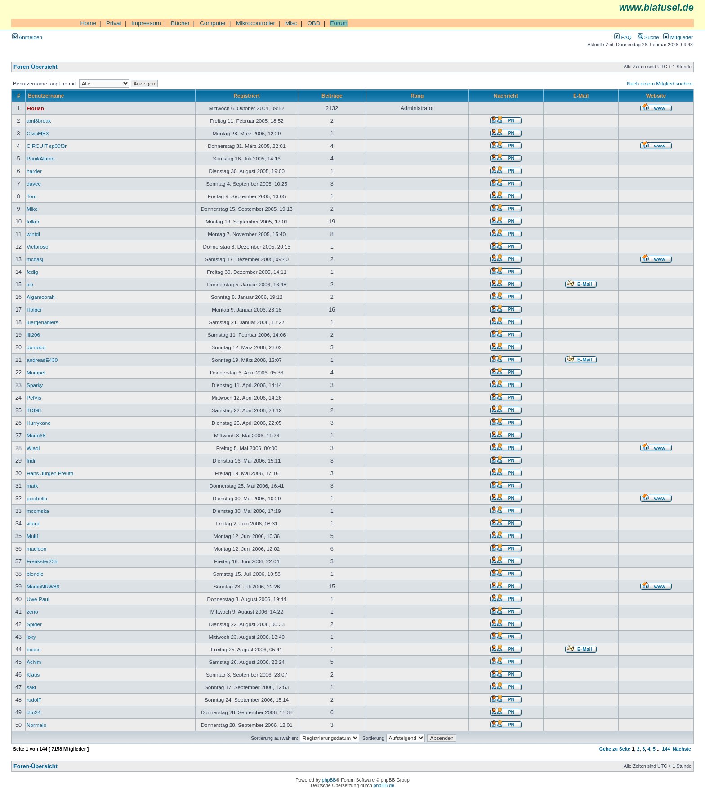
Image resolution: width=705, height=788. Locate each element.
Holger (34, 309)
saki (31, 687)
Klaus (33, 674)
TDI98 (34, 410)
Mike (32, 209)
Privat (113, 23)
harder (34, 171)
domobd (36, 347)
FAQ (622, 37)
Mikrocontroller (255, 23)
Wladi (33, 448)
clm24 (33, 712)
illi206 (33, 335)
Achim (34, 662)
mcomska (38, 511)
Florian (35, 108)
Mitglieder (678, 37)
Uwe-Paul (38, 599)
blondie (35, 574)
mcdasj (35, 259)
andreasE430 (42, 360)
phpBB (329, 780)
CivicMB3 (38, 133)
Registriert (247, 95)
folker (33, 221)
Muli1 (33, 536)
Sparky (35, 385)
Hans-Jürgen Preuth (50, 473)
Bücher (180, 23)
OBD (313, 23)
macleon (36, 549)
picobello (37, 498)
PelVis (34, 398)
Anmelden (27, 37)
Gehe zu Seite (614, 749)
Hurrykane (39, 423)
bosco (33, 649)
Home (88, 23)
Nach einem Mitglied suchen (659, 83)
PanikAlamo (40, 158)
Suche (648, 37)
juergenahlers (42, 322)
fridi (31, 460)
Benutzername (46, 95)
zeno (32, 611)
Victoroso (37, 246)
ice (30, 284)
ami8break (39, 121)
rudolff (34, 700)
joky (31, 637)
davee (34, 184)
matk (32, 486)
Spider (34, 624)
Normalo (36, 725)
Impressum (146, 23)
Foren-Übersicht (35, 67)
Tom (31, 196)
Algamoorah (41, 297)
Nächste (682, 749)
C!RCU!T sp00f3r (47, 146)
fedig (32, 272)
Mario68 (36, 435)
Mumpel (36, 372)
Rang (417, 95)
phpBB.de (384, 785)
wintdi (33, 234)
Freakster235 (42, 561)
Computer (213, 23)
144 (666, 749)
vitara (33, 523)
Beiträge (331, 95)
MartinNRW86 (43, 586)
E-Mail (581, 95)
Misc (291, 23)
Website (656, 95)
